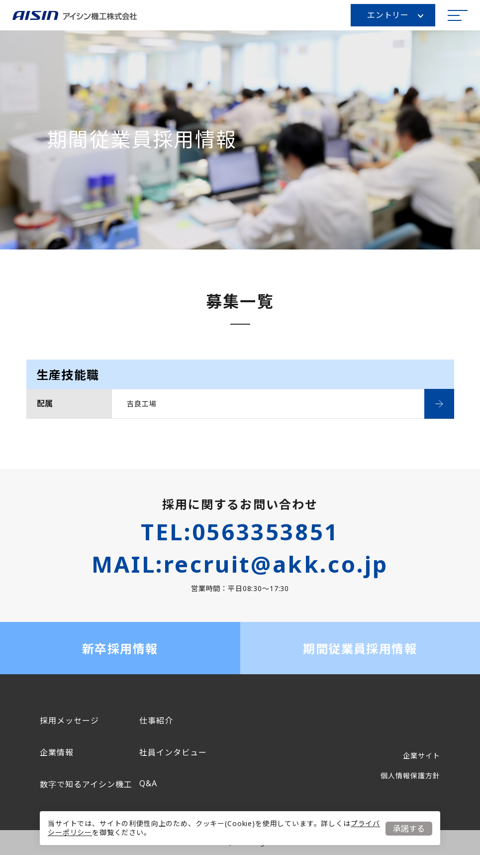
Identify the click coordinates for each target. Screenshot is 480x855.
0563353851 (265, 531)
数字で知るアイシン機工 (86, 784)
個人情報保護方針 (410, 775)
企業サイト (421, 755)
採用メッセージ (69, 720)
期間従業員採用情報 (360, 648)
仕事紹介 (156, 720)
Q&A (148, 783)
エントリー (395, 14)
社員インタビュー (173, 752)
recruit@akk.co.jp (276, 564)
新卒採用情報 (120, 648)
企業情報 (57, 752)
